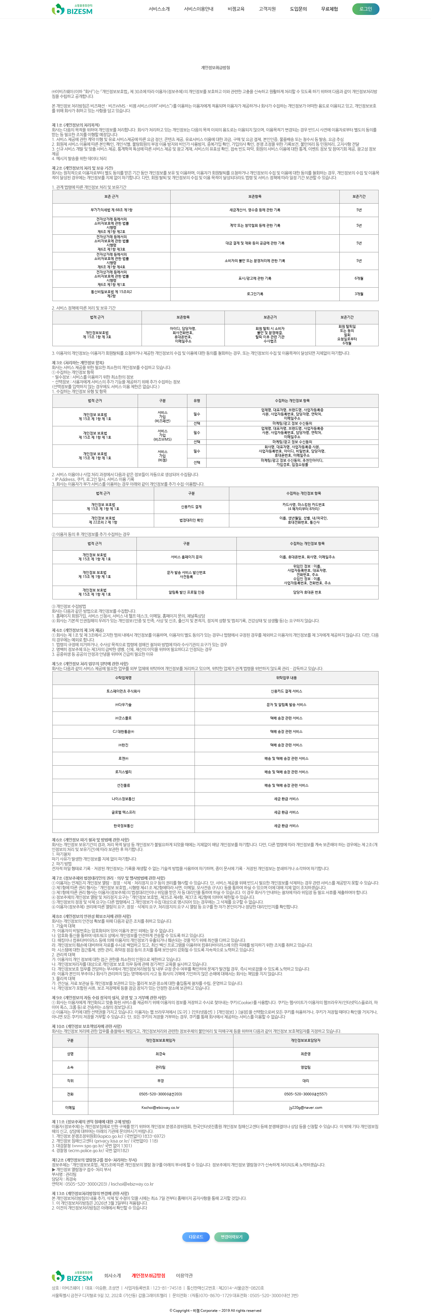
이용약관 (184, 1276)
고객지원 (267, 9)
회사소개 (112, 1276)
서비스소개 (159, 9)
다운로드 (196, 1237)
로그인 (365, 9)
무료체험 (329, 9)
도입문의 (298, 9)
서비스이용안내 (198, 9)
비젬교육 (236, 9)
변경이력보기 (231, 1237)
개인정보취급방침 (148, 1276)
